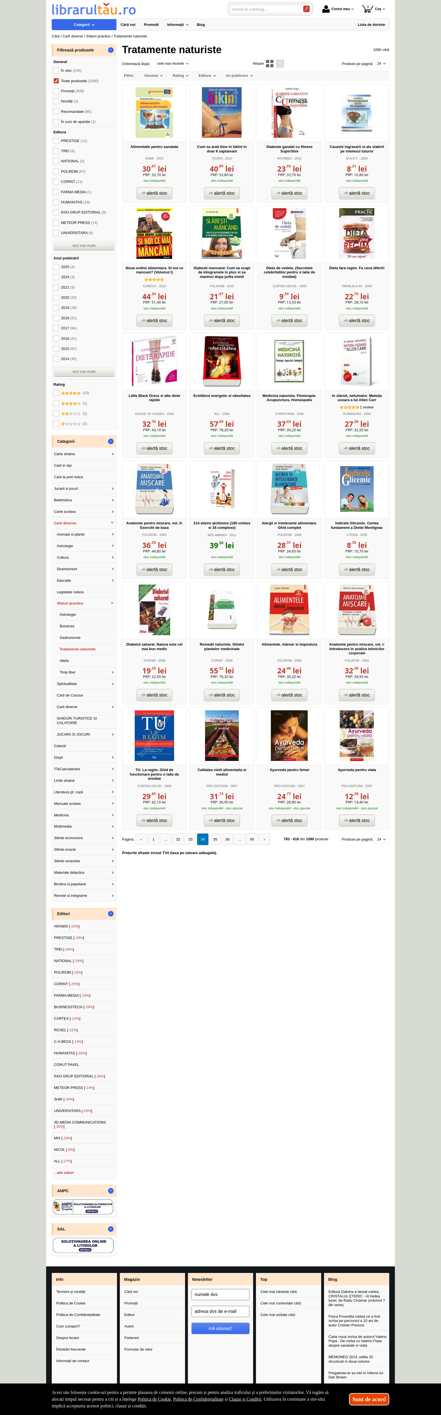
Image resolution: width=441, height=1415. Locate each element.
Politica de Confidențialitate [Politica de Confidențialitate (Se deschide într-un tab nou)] (198, 1399)
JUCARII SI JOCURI (73, 734)
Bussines (67, 626)
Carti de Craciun (70, 695)
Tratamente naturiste (78, 649)
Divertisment (67, 569)
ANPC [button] (63, 1191)
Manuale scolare (67, 803)
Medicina (61, 815)
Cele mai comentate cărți (280, 1303)
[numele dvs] (220, 1294)
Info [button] (59, 1279)
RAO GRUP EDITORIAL (83, 212)
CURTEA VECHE (285, 286)
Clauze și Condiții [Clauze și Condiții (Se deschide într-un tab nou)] (245, 1399)
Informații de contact (72, 1361)
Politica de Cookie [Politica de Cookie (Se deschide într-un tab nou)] (154, 1399)
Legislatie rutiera (70, 592)
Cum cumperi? (68, 1326)
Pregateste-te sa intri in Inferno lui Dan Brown (355, 1375)
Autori (129, 1326)
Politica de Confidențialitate (78, 1315)
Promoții (131, 1303)
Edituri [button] (63, 913)
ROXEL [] (66, 1030)
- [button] (110, 50)
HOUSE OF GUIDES (149, 413)
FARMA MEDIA (76, 192)
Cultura (63, 557)
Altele (64, 661)
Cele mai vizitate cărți (277, 1315)
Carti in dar (63, 465)
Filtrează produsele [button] (75, 50)
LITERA (352, 534)
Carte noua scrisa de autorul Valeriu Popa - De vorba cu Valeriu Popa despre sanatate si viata (357, 1341)
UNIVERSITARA (77, 233)
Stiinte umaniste (67, 861)
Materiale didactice (69, 872)
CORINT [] (67, 984)
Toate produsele (80, 81)
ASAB (149, 158)
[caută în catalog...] (264, 9)
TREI (68, 151)
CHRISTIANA (284, 413)
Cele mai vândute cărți (278, 1292)
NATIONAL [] (69, 961)
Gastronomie (70, 637)
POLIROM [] (68, 972)
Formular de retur (138, 1349)
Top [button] (263, 1279)
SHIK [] (64, 1099)
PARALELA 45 (352, 286)
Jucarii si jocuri (66, 488)
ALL (217, 413)
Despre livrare (67, 1338)
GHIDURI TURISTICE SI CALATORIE (77, 720)
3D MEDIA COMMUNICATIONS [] (80, 1124)
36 (224, 839)
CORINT (217, 660)
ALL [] (63, 1161)
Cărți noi (131, 1292)
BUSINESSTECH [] (74, 1007)
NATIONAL (72, 161)
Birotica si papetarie (70, 884)
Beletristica (63, 500)
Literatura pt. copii (68, 792)
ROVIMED (284, 158)
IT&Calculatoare (67, 769)
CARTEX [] (67, 1018)
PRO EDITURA (217, 786)
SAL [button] (61, 1229)
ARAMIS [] (67, 926)
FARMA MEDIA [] (72, 995)
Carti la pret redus (68, 477)
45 (247, 839)
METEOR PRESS (79, 223)
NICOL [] (64, 1149)
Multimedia (63, 826)
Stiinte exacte (65, 849)
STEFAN (149, 660)
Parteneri (131, 1338)
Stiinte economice (68, 838)
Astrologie (65, 546)
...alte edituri (64, 1173)
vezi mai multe (84, 245)
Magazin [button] (132, 1279)
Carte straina (64, 454)
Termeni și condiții (70, 1292)
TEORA (217, 158)
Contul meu (336, 9)
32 (176, 839)
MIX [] (63, 1138)
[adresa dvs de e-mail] (220, 1311)
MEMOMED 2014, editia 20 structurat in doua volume (350, 1359)
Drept (58, 757)
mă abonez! (221, 1328)
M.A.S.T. (352, 158)
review (367, 407)
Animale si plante (71, 534)
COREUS (149, 286)
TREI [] (64, 949)
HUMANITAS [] (70, 1053)
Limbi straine (64, 780)
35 (212, 839)
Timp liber (68, 672)
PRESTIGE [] (69, 938)
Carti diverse (65, 523)
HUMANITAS (352, 413)
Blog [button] (332, 1279)
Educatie (64, 580)
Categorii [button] (66, 441)
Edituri (129, 1315)
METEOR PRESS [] (74, 1088)
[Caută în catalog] (306, 9)
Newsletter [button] (202, 1279)
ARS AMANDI (217, 535)
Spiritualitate (67, 684)
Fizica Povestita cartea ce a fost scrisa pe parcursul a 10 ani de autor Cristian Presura (354, 1320)
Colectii (60, 746)
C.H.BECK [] (68, 1041)
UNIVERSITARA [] (73, 1111)
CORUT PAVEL (66, 1065)
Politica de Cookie (71, 1303)
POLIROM (217, 286)
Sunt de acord (369, 1399)
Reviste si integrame (70, 895)
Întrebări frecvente (71, 1349)
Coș (371, 9)
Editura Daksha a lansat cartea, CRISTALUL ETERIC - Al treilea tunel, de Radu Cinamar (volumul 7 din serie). (356, 1298)
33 (188, 839)
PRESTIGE (74, 141)
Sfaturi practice (70, 603)
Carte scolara (65, 511)
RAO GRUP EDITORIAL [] (79, 1076)
